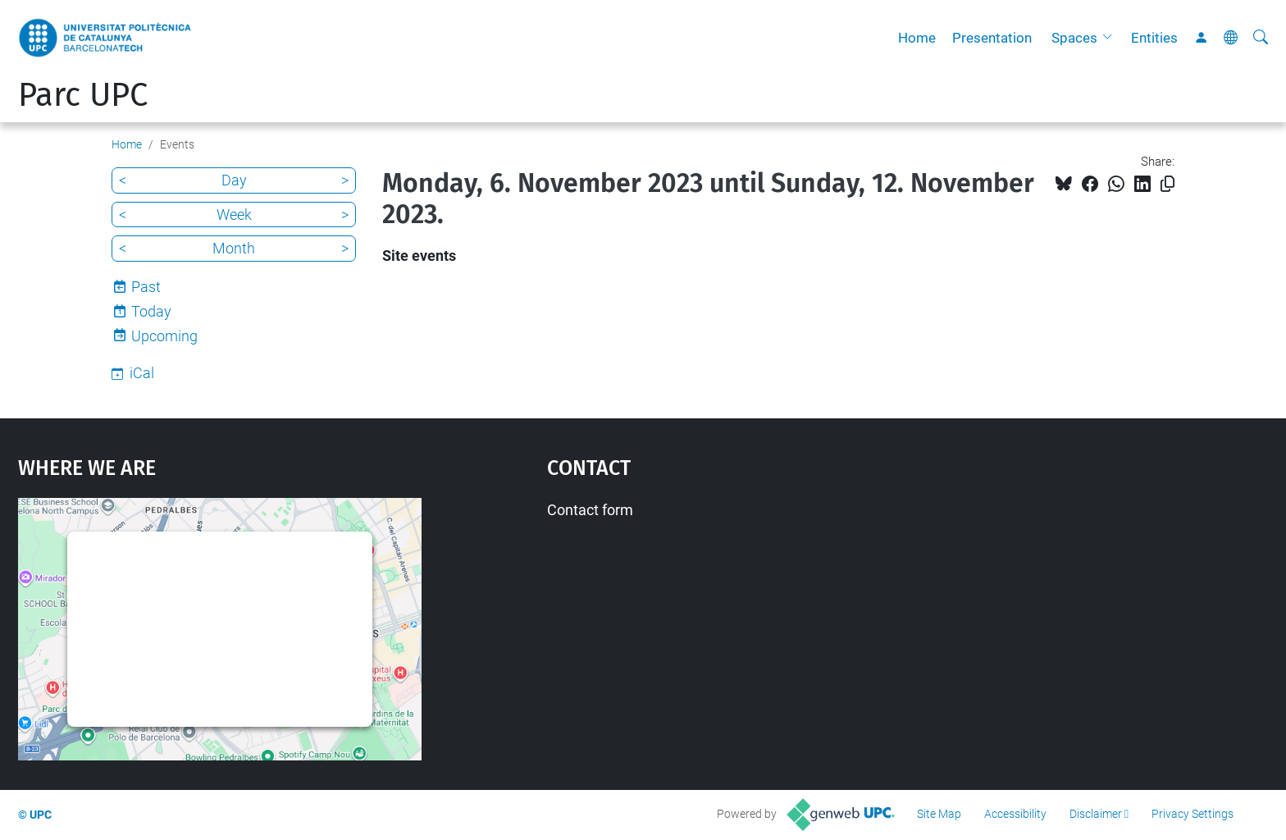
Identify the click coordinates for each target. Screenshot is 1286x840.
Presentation (992, 38)
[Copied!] (1167, 184)
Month (233, 248)
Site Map (939, 813)
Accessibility (1015, 813)
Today (151, 311)
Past (146, 286)
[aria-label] (1260, 37)
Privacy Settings (1192, 813)
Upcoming (164, 336)
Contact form (590, 509)
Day (234, 180)
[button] (1111, 37)
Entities (1154, 38)
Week (234, 214)
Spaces (1074, 38)
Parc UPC (83, 95)
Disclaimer (1095, 813)
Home (917, 38)
